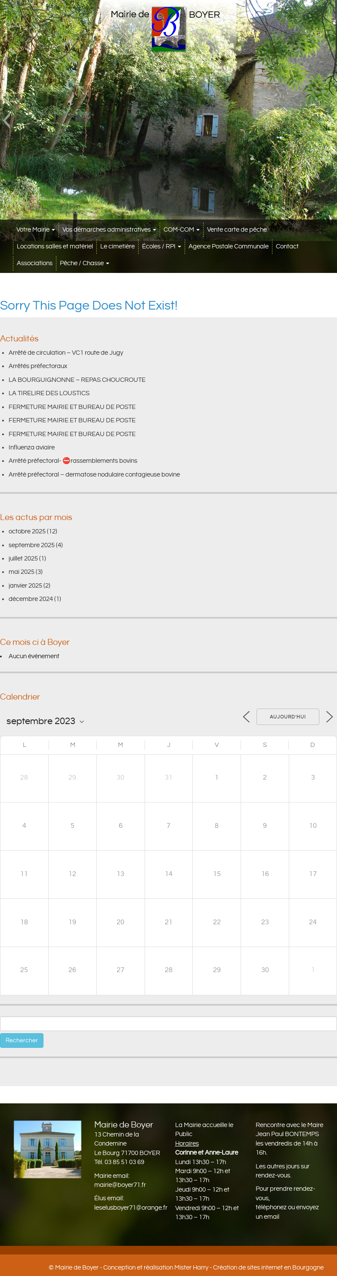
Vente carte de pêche (237, 229)
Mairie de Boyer (77, 1267)
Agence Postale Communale (229, 246)
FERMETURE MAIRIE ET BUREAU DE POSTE (72, 407)
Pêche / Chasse (84, 263)
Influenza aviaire (32, 447)
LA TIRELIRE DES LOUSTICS (49, 393)
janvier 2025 (25, 585)
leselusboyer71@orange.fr (130, 1208)
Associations (35, 263)
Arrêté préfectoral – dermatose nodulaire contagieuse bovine (94, 474)
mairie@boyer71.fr (120, 1185)
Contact (287, 246)
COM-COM (182, 229)
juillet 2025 (23, 558)
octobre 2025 (27, 531)
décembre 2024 (31, 599)
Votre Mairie (35, 229)
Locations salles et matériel (55, 246)
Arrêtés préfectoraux (38, 366)
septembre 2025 (32, 545)
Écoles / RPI (161, 246)
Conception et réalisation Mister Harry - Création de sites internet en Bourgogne (213, 1267)
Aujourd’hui (288, 717)
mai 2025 (21, 572)
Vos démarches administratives (109, 229)
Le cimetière (117, 246)
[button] (6, 120)
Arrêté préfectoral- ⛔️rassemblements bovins (73, 461)
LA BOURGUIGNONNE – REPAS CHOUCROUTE (77, 380)
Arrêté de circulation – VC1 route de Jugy (66, 353)
